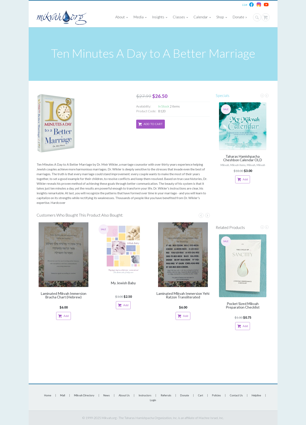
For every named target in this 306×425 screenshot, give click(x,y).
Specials (222, 95)
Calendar (202, 17)
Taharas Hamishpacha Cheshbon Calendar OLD (242, 158)
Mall (62, 395)
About (121, 17)
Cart (200, 395)
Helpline (256, 395)
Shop (221, 17)
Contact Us (236, 395)
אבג (244, 4)
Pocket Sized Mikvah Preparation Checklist (243, 305)
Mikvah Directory (84, 395)
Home (47, 395)
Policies (216, 395)
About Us (124, 395)
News (106, 395)
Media (140, 17)
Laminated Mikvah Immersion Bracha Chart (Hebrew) (63, 295)
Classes (180, 17)
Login (153, 400)
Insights (159, 17)
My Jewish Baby (123, 283)
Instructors (145, 395)
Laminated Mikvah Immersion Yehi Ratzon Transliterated (182, 295)
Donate (240, 17)
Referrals (166, 395)
